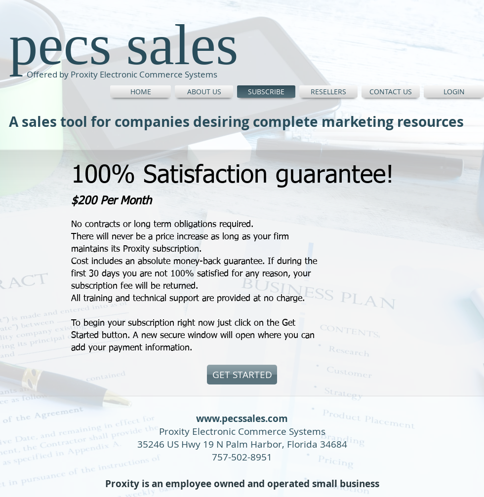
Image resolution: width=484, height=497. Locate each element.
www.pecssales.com (242, 418)
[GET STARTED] (242, 374)
